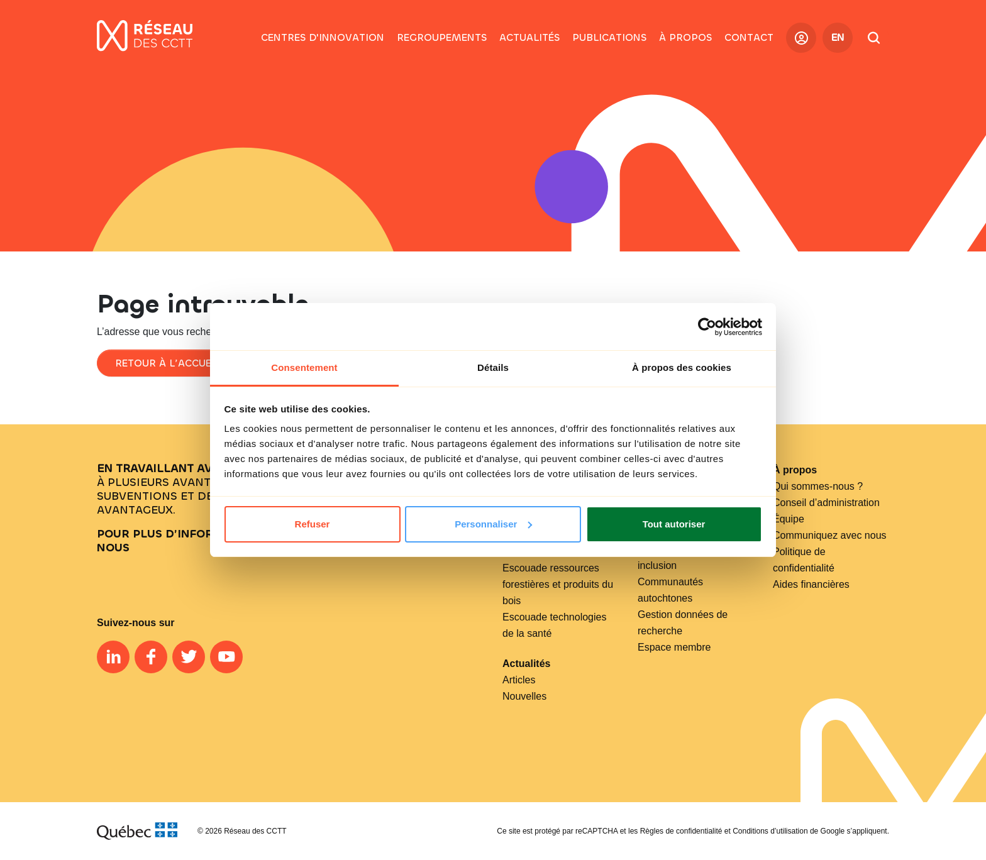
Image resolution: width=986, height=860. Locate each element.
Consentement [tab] (304, 367)
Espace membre (674, 647)
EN (838, 37)
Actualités (526, 663)
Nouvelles (524, 696)
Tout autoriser (674, 524)
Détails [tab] (493, 367)
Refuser (312, 524)
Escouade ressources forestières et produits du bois (557, 584)
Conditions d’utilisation (770, 831)
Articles (518, 680)
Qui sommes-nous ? (818, 486)
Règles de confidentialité (681, 831)
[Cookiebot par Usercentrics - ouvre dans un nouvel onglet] (707, 326)
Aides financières (811, 584)
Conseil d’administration (826, 502)
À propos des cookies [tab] (681, 367)
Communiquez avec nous (830, 535)
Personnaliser (493, 524)
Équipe (788, 519)
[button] (442, 38)
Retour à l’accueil (167, 363)
